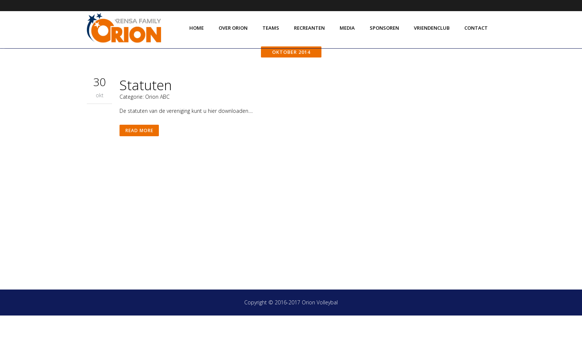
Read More (140, 169)
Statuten (146, 123)
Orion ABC (157, 134)
